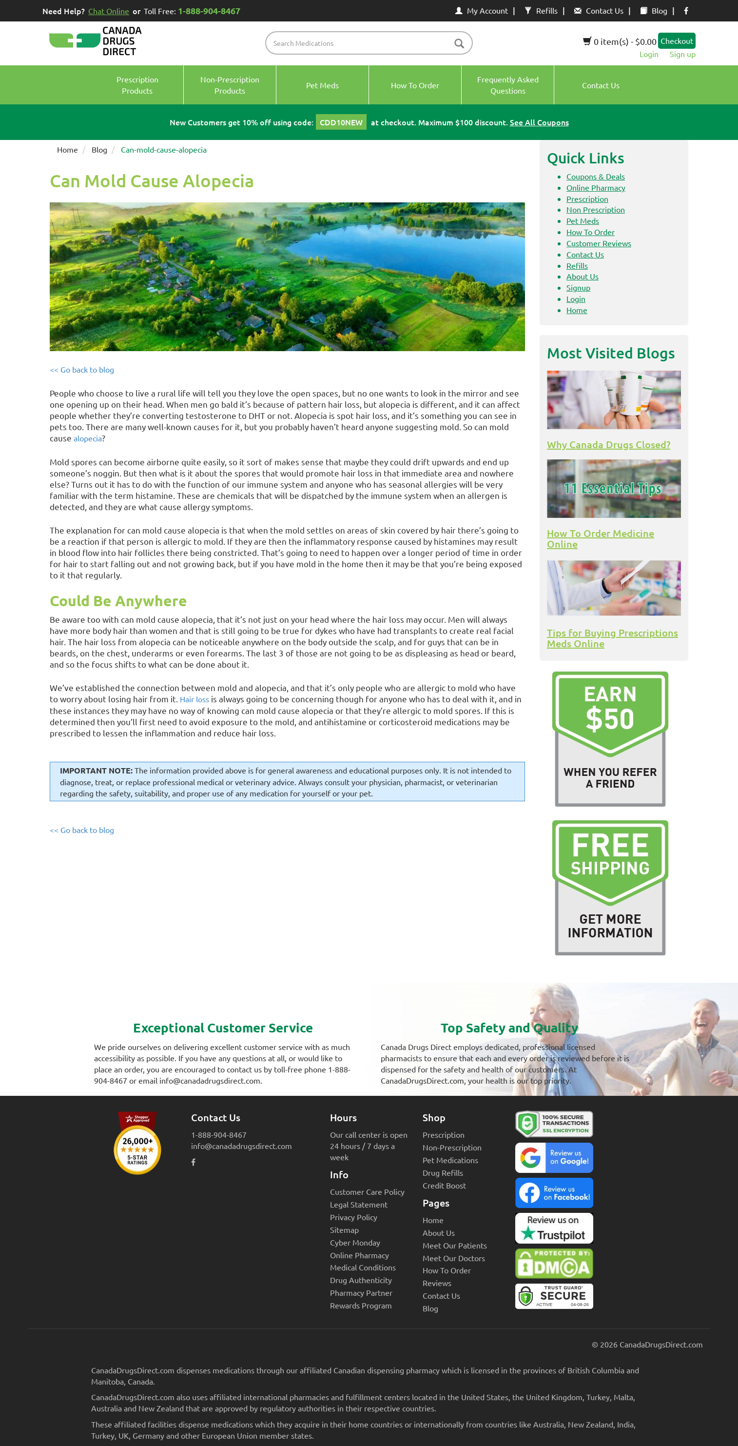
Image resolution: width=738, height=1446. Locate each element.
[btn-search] (459, 44)
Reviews (437, 1283)
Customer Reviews (598, 243)
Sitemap (344, 1229)
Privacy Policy (353, 1217)
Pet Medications (450, 1160)
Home (67, 149)
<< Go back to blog (82, 369)
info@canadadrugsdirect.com (241, 1145)
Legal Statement (359, 1204)
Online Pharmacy (595, 187)
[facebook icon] (686, 10)
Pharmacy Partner (361, 1292)
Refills (541, 10)
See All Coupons (539, 122)
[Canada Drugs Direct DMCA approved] (554, 1266)
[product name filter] (371, 43)
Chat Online (108, 11)
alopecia (88, 438)
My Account (481, 10)
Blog (653, 10)
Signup (578, 287)
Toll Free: (194, 10)
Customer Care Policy (367, 1191)
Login (649, 54)
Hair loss (194, 699)
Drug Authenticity (361, 1280)
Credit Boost (444, 1185)
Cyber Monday (355, 1242)
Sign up (683, 54)
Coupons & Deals (595, 176)
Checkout (676, 40)
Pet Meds (582, 220)
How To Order (590, 232)
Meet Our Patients (455, 1245)
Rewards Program (361, 1305)
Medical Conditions (363, 1267)
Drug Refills (443, 1172)
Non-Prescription (452, 1147)
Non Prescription (595, 209)
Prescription (587, 198)
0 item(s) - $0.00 (620, 41)
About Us (582, 276)
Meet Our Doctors (454, 1258)
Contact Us (598, 10)
